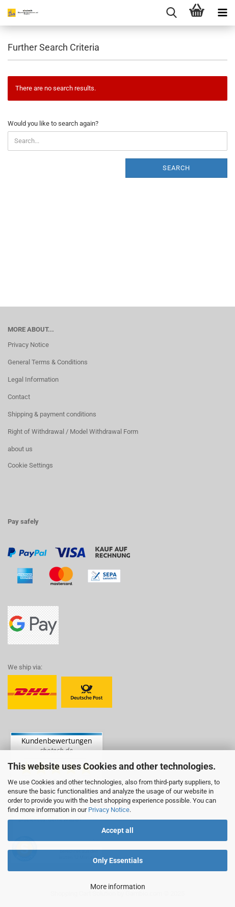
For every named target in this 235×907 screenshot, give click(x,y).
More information (117, 886)
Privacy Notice (108, 809)
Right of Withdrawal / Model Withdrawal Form (73, 431)
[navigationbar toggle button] (222, 13)
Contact (19, 397)
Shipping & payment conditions (52, 414)
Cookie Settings (30, 465)
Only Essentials (118, 860)
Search (176, 168)
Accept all (117, 830)
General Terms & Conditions (48, 362)
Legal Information (33, 379)
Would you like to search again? (53, 123)
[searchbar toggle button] (171, 13)
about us (20, 449)
